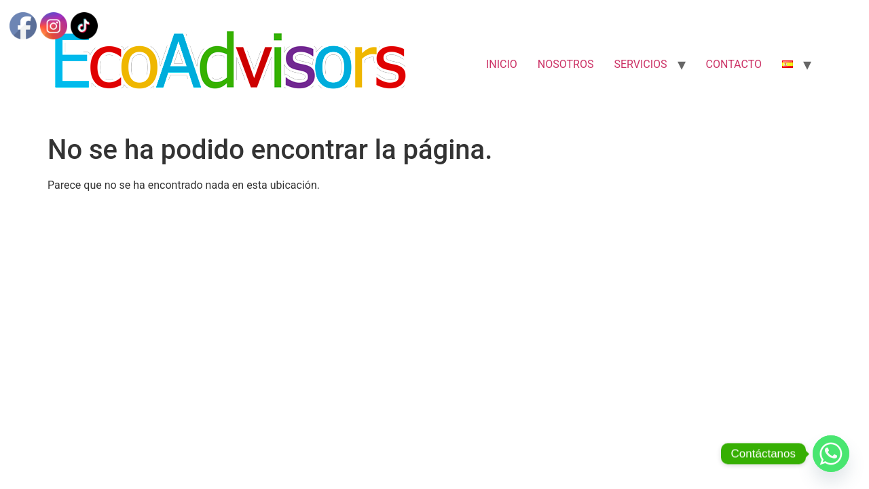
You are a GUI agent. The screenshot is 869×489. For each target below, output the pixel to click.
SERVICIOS (640, 64)
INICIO (501, 64)
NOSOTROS (566, 64)
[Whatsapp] (831, 453)
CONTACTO (734, 64)
